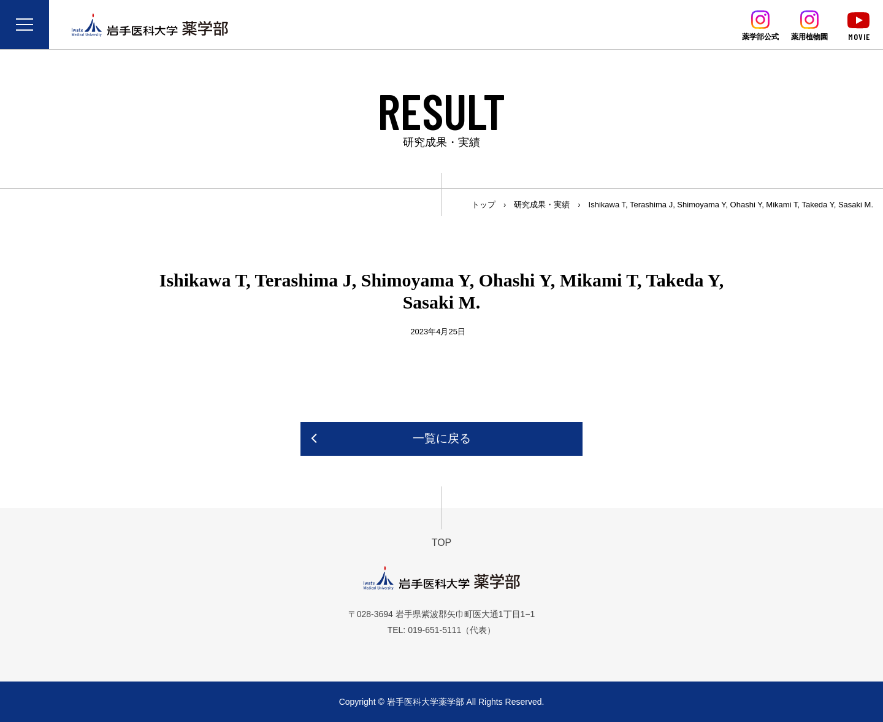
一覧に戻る (442, 438)
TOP (442, 542)
